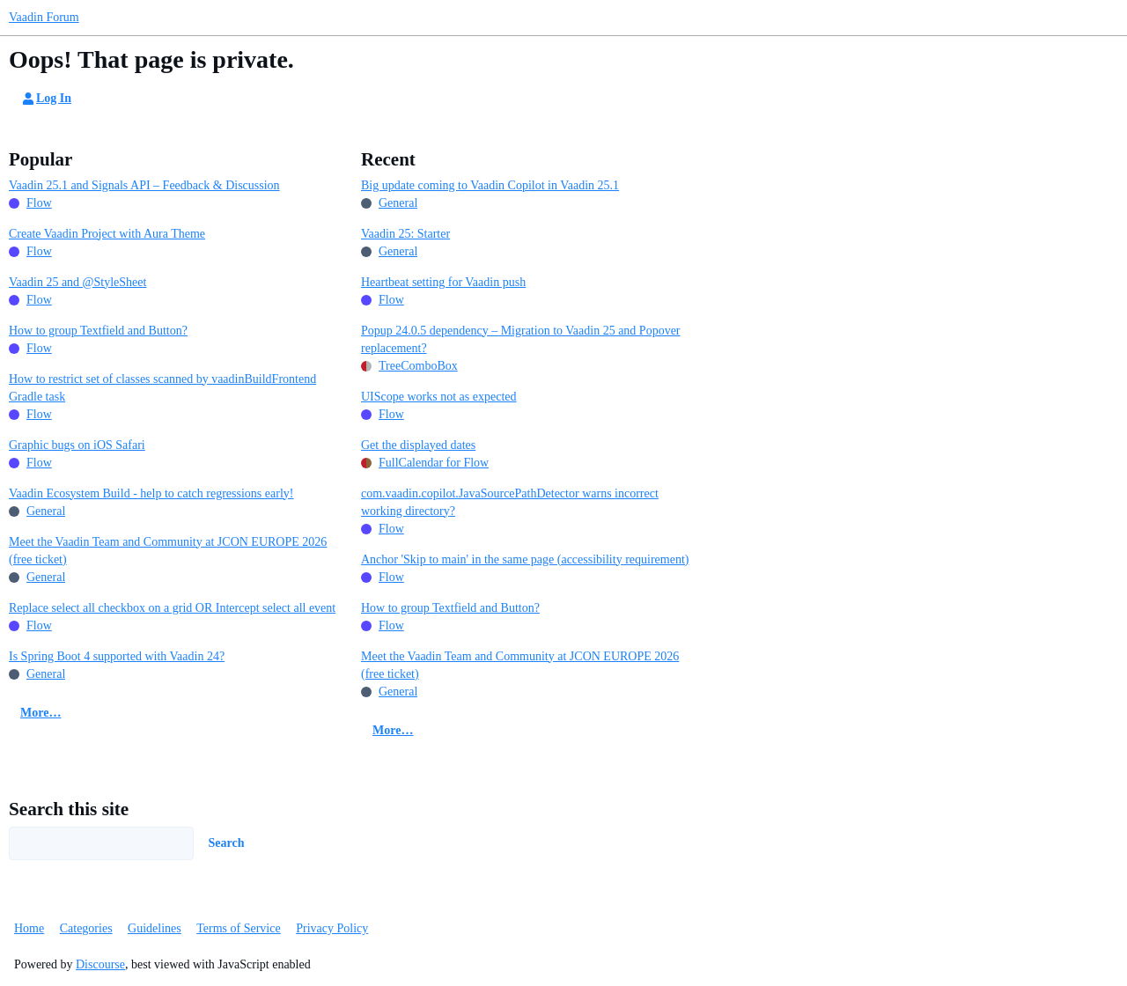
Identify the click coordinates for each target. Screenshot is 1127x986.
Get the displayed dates (418, 445)
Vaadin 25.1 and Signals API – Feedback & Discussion (144, 185)
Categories (86, 928)
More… (40, 712)
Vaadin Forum (44, 17)
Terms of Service (238, 928)
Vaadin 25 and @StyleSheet (77, 282)
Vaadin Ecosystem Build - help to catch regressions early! (151, 493)
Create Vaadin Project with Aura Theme (107, 233)
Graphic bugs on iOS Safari (77, 445)
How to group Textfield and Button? (98, 330)
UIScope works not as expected (439, 396)
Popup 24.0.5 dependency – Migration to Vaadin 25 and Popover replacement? (521, 339)
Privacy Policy (332, 928)
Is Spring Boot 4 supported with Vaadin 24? (117, 656)
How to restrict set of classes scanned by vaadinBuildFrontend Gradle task (162, 387)
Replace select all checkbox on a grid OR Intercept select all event (172, 607)
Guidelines (154, 928)
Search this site (69, 809)
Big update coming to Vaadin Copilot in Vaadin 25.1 (490, 185)
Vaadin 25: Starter (405, 233)
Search (227, 843)
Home (29, 928)
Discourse (100, 964)
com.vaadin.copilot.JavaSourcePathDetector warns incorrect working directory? (510, 502)
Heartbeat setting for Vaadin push (443, 282)
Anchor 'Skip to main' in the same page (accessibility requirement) (525, 559)
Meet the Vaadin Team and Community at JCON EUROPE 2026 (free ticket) (168, 550)
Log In (45, 99)
